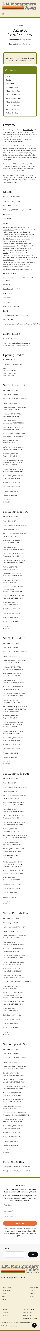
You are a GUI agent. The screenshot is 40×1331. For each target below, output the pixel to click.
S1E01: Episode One (13, 91)
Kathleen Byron (8, 255)
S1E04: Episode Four (13, 102)
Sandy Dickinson (8, 260)
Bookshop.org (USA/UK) (30, 1318)
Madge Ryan (7, 232)
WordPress (13, 1326)
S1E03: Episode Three (13, 98)
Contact (4, 1293)
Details (8, 80)
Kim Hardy (6, 241)
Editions (32, 1290)
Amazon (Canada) (28, 1309)
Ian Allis (5, 253)
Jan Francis (6, 237)
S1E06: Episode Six (12, 109)
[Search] (33, 1254)
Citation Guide (6, 1290)
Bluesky (4, 1309)
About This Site (7, 1287)
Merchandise (10, 84)
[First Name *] (20, 1205)
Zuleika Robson (8, 244)
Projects (32, 1293)
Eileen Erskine (7, 264)
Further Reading (12, 113)
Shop (3, 1296)
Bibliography (34, 1287)
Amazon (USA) (27, 1312)
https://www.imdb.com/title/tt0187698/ (15, 315)
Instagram (5, 1315)
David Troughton (8, 269)
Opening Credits (12, 87)
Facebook (5, 1312)
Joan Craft (6, 298)
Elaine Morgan (7, 289)
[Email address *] (20, 1217)
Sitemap (4, 1300)
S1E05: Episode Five (13, 105)
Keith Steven (7, 250)
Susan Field (6, 257)
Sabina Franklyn (8, 262)
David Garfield (7, 239)
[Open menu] (3, 14)
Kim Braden (6, 227)
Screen (20, 25)
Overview (9, 76)
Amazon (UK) (27, 1315)
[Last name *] (20, 1211)
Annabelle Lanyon (8, 248)
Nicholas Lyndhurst (9, 246)
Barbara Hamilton (8, 230)
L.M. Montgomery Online (13, 1277)
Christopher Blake (8, 234)
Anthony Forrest (8, 267)
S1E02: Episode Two (13, 94)
